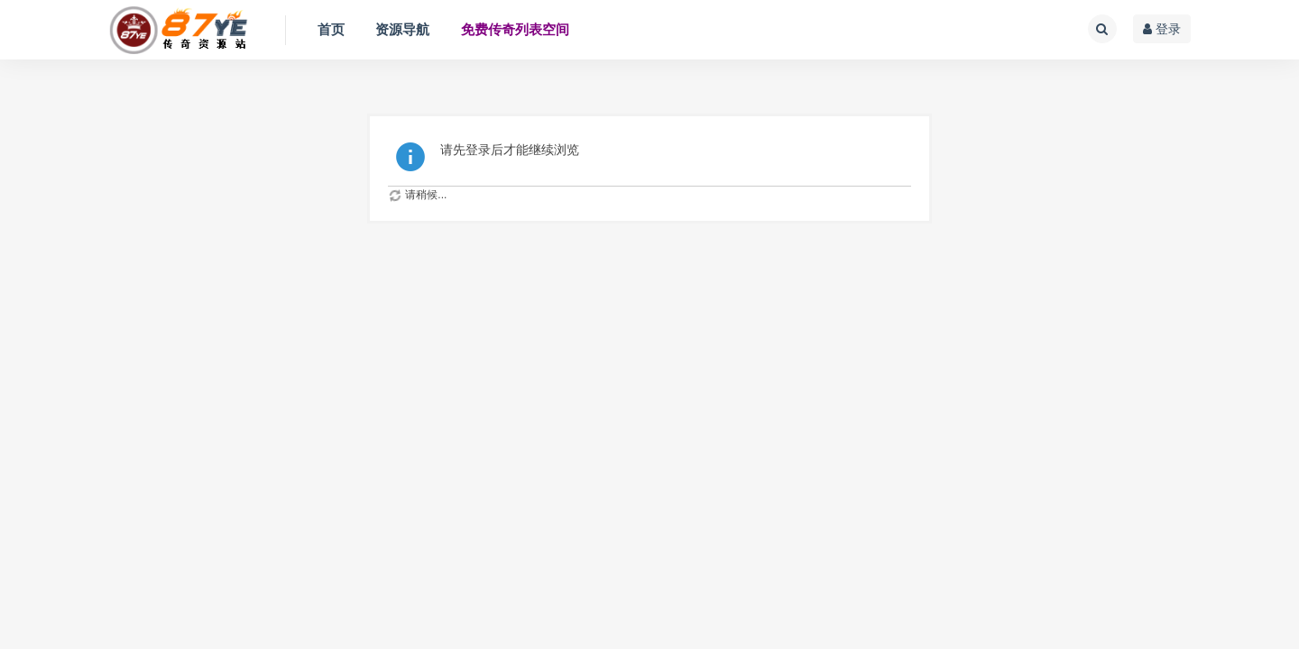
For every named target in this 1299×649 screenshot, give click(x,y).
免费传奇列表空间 (515, 29)
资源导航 (402, 29)
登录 (1162, 29)
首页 (331, 29)
